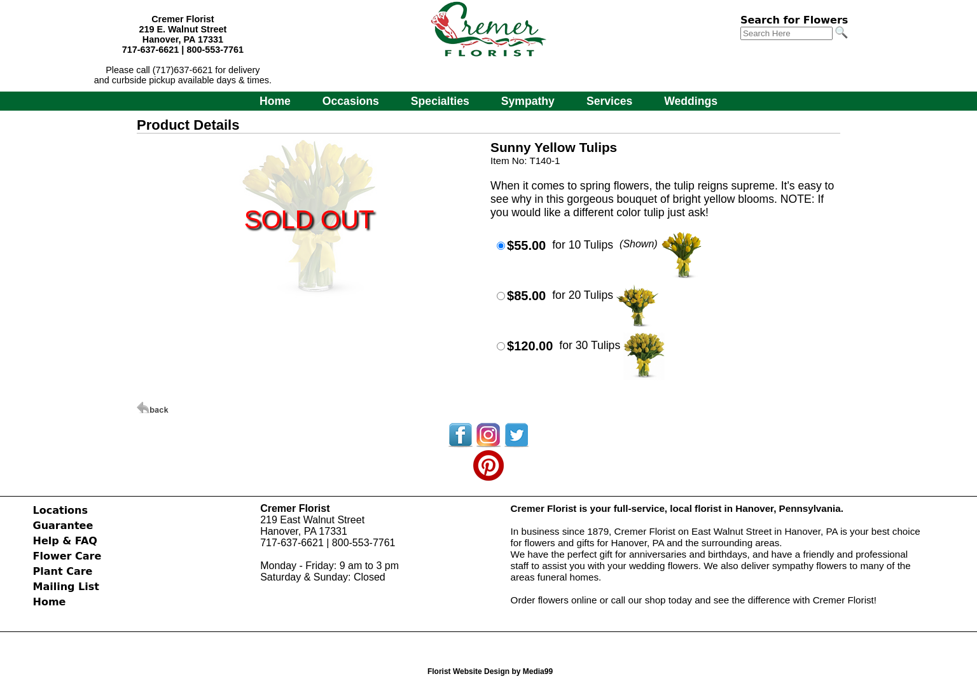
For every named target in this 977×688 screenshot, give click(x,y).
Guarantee (63, 525)
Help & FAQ (65, 541)
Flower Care (67, 556)
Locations (60, 510)
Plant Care (63, 571)
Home (275, 101)
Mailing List (66, 587)
